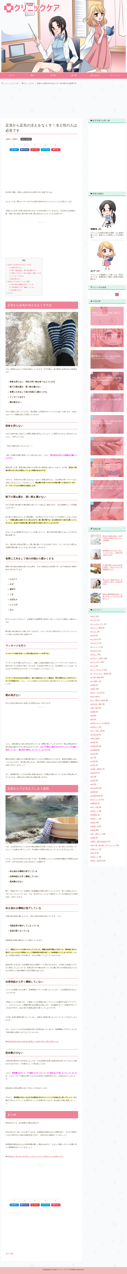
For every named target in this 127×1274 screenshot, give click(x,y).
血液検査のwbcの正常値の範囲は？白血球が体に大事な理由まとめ (34, 1041)
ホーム (11, 75)
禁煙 (93, 792)
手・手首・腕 (97, 731)
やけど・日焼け (98, 658)
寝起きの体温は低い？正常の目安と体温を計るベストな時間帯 (112, 538)
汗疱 (93, 761)
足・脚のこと (97, 834)
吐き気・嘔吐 (97, 704)
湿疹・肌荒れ (97, 769)
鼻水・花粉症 (97, 861)
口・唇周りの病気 (98, 700)
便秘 (93, 685)
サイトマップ (115, 75)
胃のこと (95, 811)
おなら (94, 632)
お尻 (93, 635)
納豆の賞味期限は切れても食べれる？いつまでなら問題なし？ (112, 596)
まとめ (10, 293)
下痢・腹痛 (96, 677)
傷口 (32, 75)
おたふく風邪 (97, 628)
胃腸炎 (94, 815)
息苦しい (95, 727)
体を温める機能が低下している (21, 284)
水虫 (93, 754)
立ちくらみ (96, 799)
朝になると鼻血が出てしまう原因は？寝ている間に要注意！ (112, 582)
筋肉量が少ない (15, 290)
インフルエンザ (98, 670)
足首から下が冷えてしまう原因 (18, 281)
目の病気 (95, 788)
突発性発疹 (96, 796)
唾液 (93, 712)
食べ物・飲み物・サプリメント (103, 845)
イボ (93, 666)
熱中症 (94, 773)
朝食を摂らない (15, 267)
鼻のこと (95, 857)
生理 (93, 780)
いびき (94, 620)
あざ (93, 616)
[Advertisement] (63, 103)
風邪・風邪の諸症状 (99, 841)
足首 (11, 1253)
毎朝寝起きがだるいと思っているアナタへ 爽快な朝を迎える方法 (112, 553)
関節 (93, 838)
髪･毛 (94, 853)
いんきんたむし (98, 624)
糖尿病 (94, 803)
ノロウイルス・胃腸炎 (100, 673)
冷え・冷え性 (26, 139)
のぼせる (95, 651)
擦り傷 (73, 75)
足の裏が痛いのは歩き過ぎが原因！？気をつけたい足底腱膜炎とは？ (112, 567)
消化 (93, 765)
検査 (93, 742)
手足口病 (95, 735)
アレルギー (96, 662)
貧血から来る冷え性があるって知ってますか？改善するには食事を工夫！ (36, 1156)
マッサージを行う (16, 276)
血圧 (93, 822)
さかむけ (95, 643)
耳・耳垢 (95, 807)
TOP (11, 83)
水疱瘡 (94, 750)
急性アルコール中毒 (99, 723)
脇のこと (95, 819)
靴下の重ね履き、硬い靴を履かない (22, 270)
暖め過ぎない (15, 279)
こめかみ (95, 639)
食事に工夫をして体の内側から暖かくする (25, 273)
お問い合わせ (95, 75)
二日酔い (95, 681)
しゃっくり (96, 647)
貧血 (93, 830)
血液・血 (95, 826)
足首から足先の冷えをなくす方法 (19, 265)
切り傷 (53, 75)
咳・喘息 (95, 708)
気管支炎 (95, 746)
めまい (94, 654)
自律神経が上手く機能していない (22, 287)
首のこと (95, 849)
